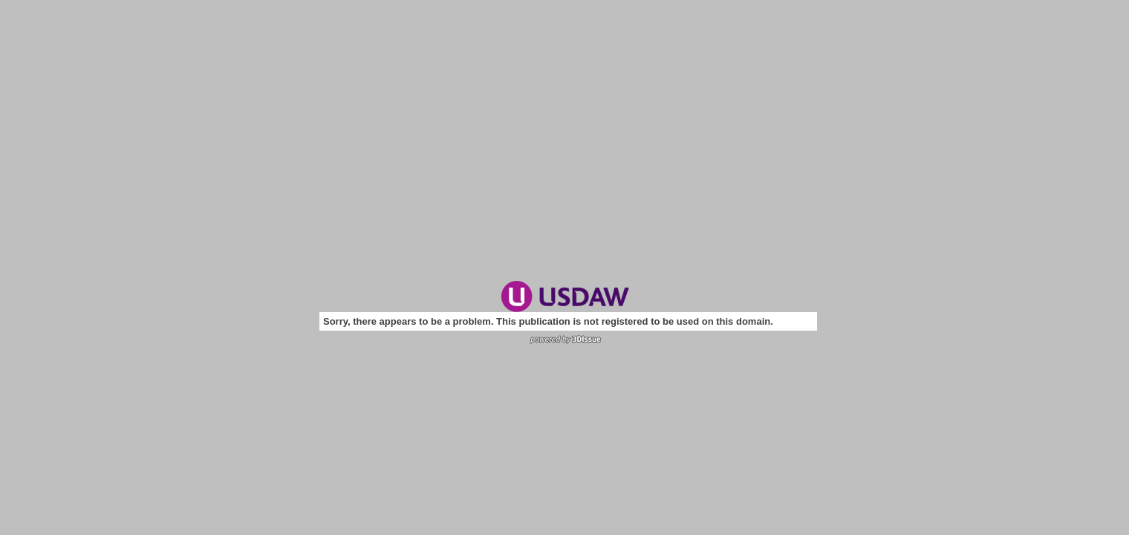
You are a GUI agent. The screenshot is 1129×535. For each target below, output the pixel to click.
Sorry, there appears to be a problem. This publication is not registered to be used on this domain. (548, 321)
